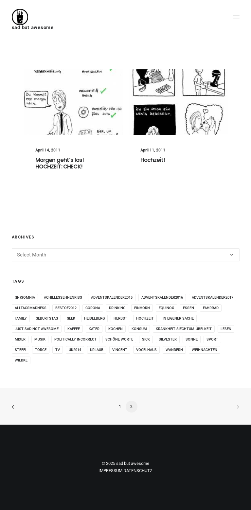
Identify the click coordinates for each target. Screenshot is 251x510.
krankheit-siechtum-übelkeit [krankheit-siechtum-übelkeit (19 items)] (184, 329)
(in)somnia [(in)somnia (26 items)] (25, 297)
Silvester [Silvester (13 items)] (168, 339)
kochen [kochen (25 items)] (115, 329)
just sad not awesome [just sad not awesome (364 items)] (37, 329)
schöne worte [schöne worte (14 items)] (119, 339)
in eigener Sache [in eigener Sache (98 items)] (178, 318)
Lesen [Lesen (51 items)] (226, 329)
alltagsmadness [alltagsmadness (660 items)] (30, 308)
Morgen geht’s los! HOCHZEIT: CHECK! (59, 163)
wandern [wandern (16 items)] (174, 350)
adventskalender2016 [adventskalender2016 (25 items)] (162, 297)
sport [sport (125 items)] (212, 339)
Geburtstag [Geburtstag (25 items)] (47, 318)
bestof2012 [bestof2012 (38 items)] (66, 308)
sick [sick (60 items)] (146, 339)
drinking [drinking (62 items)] (117, 308)
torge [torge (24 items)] (40, 350)
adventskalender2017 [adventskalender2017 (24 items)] (212, 297)
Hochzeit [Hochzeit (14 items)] (145, 318)
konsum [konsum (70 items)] (139, 329)
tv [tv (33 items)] (57, 350)
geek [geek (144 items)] (71, 318)
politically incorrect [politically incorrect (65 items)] (75, 339)
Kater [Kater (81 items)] (94, 329)
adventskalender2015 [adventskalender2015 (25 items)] (112, 297)
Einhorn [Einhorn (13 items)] (142, 308)
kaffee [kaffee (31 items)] (73, 329)
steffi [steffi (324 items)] (20, 350)
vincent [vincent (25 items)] (119, 350)
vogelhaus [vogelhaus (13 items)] (146, 350)
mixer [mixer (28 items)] (20, 339)
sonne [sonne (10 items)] (192, 339)
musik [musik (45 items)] (39, 339)
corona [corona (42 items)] (92, 308)
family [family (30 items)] (21, 318)
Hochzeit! (152, 160)
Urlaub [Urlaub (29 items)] (96, 350)
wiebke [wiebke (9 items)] (21, 360)
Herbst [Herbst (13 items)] (120, 318)
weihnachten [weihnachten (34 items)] (204, 350)
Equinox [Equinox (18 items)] (166, 308)
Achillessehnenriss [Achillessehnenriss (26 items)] (63, 297)
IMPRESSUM (110, 470)
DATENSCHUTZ (137, 470)
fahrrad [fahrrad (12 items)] (211, 308)
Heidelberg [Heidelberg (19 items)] (94, 318)
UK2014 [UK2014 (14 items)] (75, 350)
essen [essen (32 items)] (188, 308)
